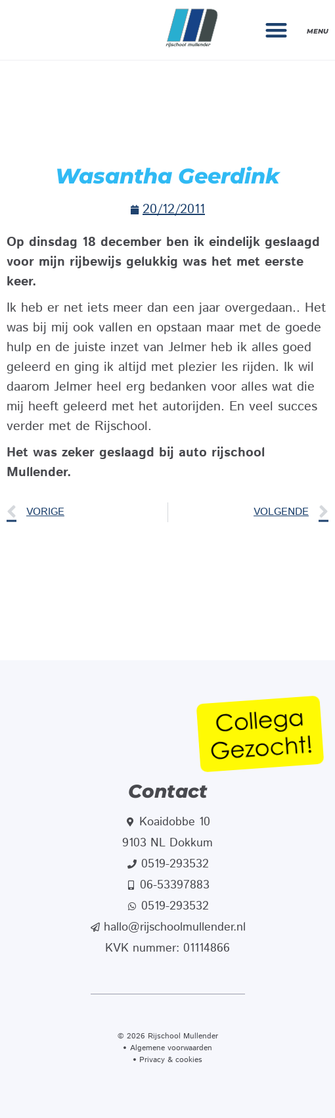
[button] (276, 29)
